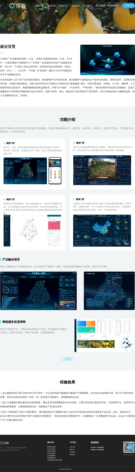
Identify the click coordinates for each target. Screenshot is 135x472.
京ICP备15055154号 (65, 469)
